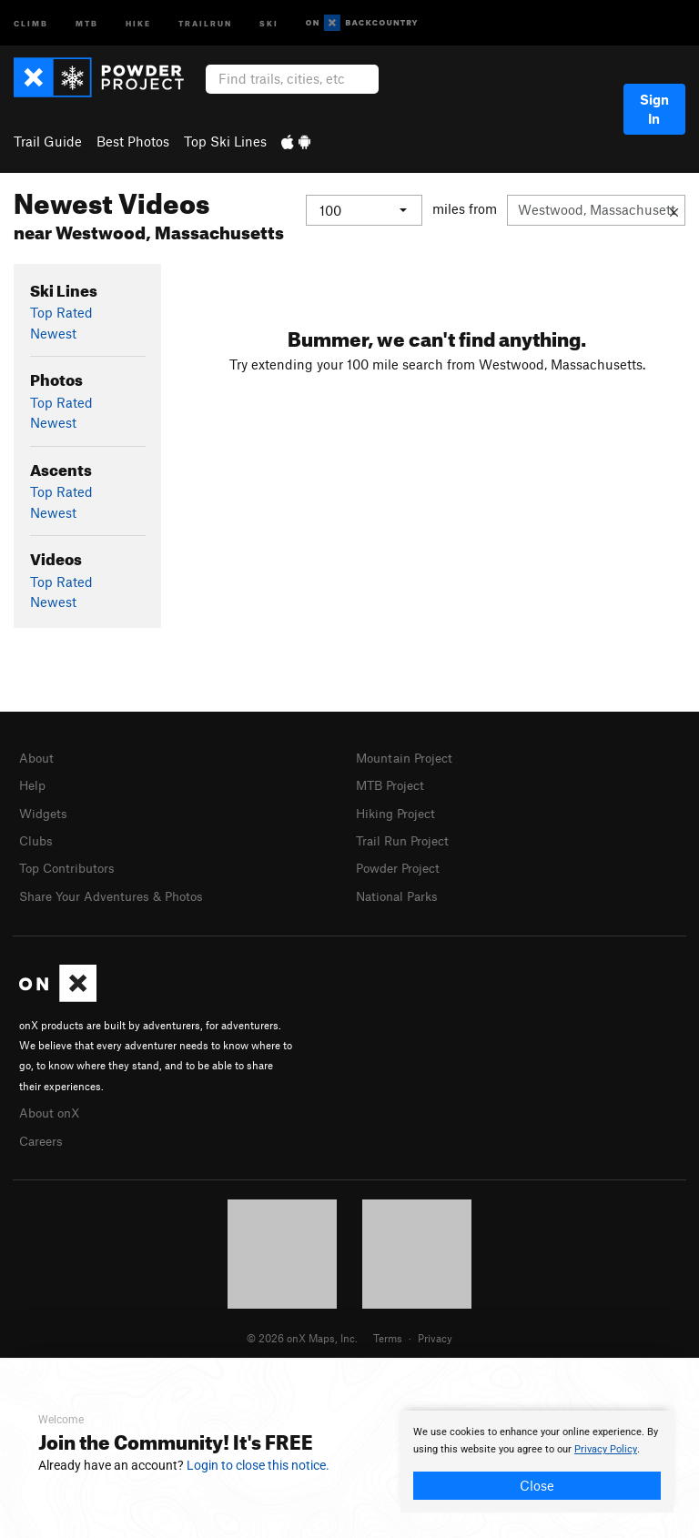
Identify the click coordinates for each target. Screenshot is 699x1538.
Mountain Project (408, 757)
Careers (42, 1133)
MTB (87, 22)
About (37, 757)
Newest (53, 333)
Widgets (45, 811)
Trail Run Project (406, 837)
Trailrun (205, 22)
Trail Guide (48, 141)
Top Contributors (71, 863)
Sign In (654, 108)
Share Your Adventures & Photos (118, 891)
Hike (138, 22)
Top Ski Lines (225, 141)
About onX (52, 1106)
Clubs (37, 837)
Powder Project (402, 863)
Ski (269, 22)
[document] (537, 1461)
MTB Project (393, 783)
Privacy (435, 1329)
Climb (31, 22)
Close (537, 1485)
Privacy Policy (605, 1449)
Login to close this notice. (258, 1465)
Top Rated (61, 312)
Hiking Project (399, 811)
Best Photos (132, 141)
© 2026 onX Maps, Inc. (302, 1329)
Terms (387, 1329)
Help (33, 783)
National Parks (400, 891)
